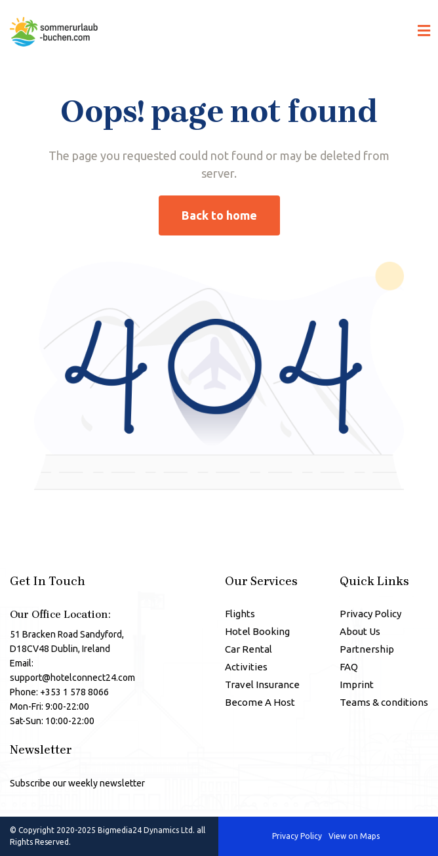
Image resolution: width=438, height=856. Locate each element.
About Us (360, 631)
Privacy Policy (370, 613)
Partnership (367, 649)
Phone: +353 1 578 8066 (59, 692)
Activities (246, 666)
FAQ (349, 666)
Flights (240, 613)
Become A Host (260, 702)
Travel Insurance (262, 684)
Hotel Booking (257, 631)
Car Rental (248, 649)
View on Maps (354, 836)
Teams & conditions (384, 702)
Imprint (357, 684)
